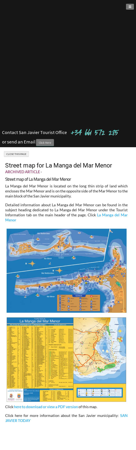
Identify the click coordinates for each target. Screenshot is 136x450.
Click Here (45, 142)
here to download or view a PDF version (46, 406)
